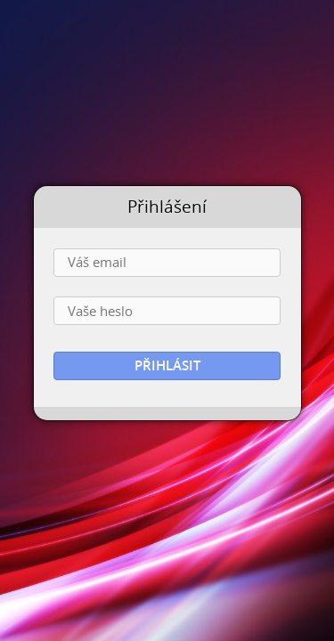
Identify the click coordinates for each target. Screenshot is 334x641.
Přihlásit (167, 365)
